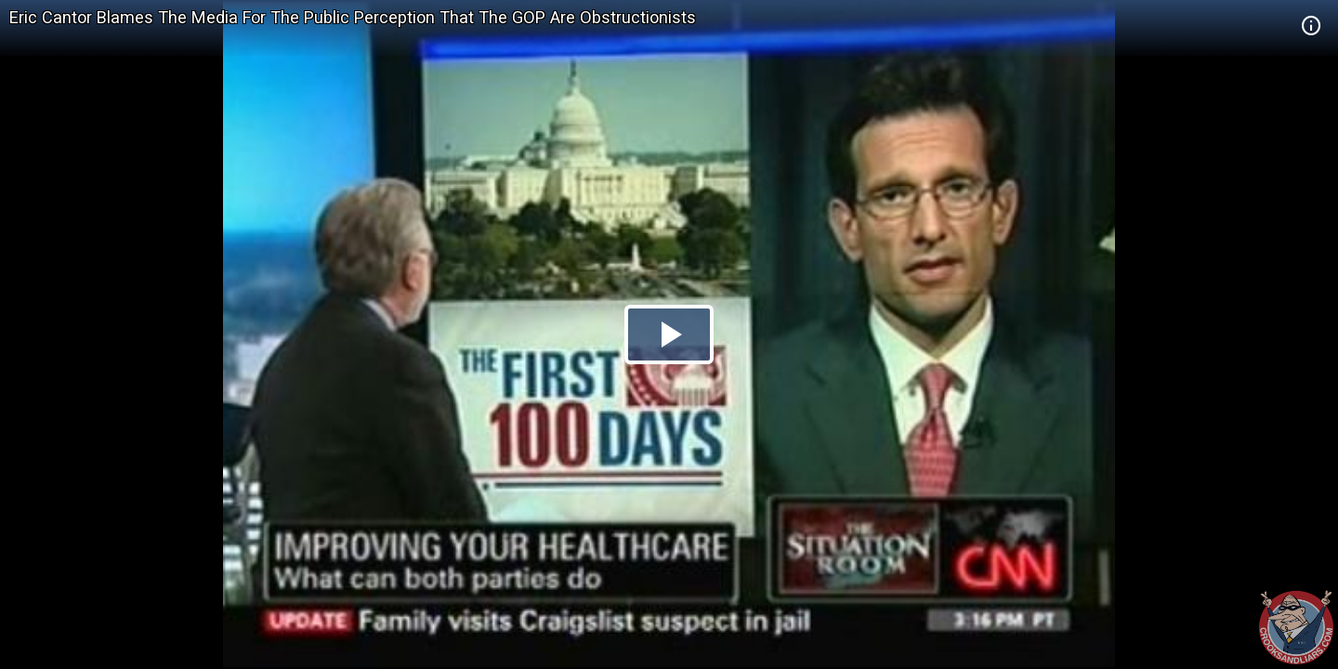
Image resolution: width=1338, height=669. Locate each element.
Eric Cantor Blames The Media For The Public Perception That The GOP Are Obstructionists (352, 17)
